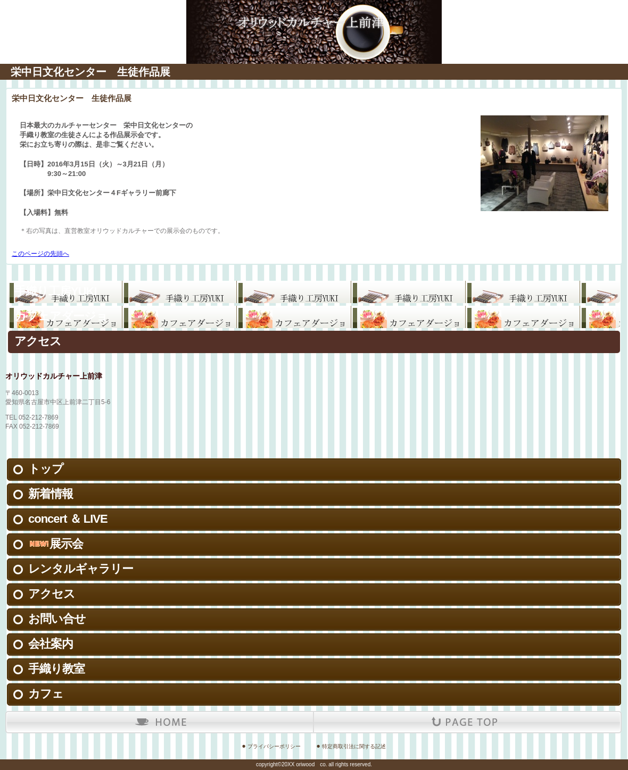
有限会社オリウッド (314, 16)
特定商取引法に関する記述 (354, 746)
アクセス (37, 341)
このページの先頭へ (40, 253)
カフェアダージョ (61, 316)
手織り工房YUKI (55, 291)
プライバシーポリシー (274, 746)
